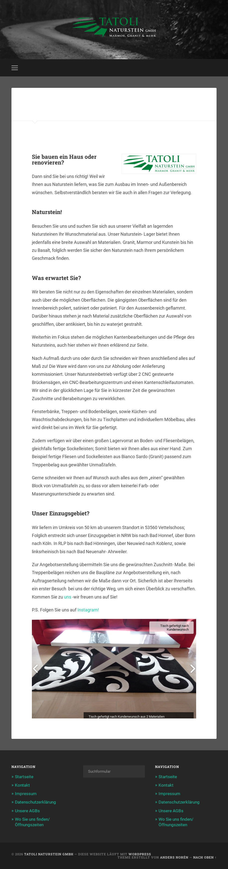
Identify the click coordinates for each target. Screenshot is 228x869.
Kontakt (22, 785)
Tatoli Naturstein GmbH (48, 854)
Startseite (24, 776)
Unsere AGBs (27, 810)
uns (67, 596)
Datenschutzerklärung (35, 802)
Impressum (26, 793)
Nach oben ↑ (205, 857)
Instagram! (88, 609)
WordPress (139, 854)
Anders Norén (174, 857)
